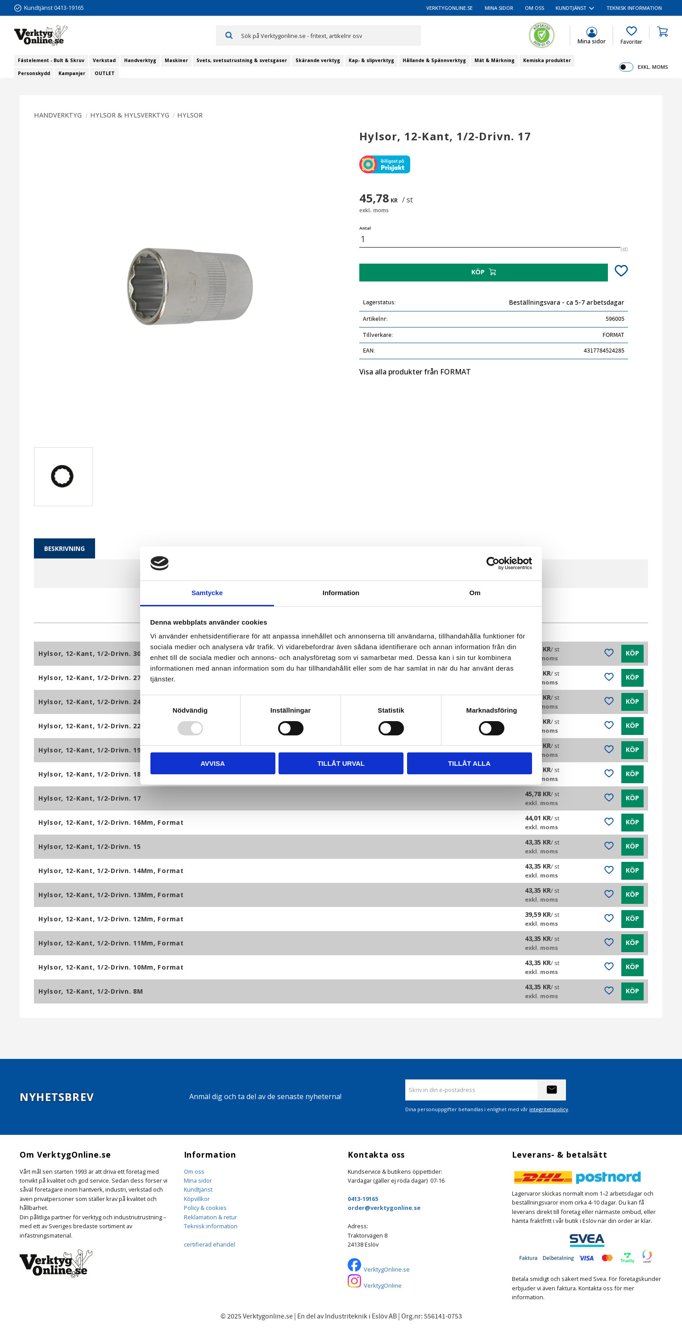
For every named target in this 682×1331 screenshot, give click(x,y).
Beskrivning (64, 548)
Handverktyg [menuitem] (140, 60)
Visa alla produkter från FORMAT (415, 372)
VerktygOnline (383, 1285)
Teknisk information (210, 1226)
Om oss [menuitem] (534, 7)
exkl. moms (653, 66)
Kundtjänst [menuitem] (571, 7)
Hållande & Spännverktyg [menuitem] (434, 60)
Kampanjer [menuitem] (71, 73)
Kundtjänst (198, 1189)
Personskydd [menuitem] (34, 73)
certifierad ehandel (209, 1244)
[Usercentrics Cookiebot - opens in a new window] (493, 563)
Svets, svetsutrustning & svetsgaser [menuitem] (241, 60)
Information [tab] (341, 592)
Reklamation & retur (210, 1217)
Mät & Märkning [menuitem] (494, 60)
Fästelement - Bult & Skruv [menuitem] (51, 60)
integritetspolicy (548, 1109)
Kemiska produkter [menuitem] (547, 60)
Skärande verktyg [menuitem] (317, 60)
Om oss (194, 1171)
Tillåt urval (341, 763)
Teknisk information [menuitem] (634, 7)
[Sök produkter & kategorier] (330, 35)
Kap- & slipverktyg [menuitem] (371, 60)
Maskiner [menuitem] (176, 60)
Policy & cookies (205, 1208)
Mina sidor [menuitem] (499, 7)
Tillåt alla (469, 763)
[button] (631, 35)
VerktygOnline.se (387, 1269)
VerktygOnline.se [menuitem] (449, 7)
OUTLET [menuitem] (105, 73)
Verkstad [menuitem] (104, 60)
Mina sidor (198, 1180)
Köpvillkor (197, 1199)
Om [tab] (474, 592)
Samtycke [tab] (207, 592)
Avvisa (212, 763)
